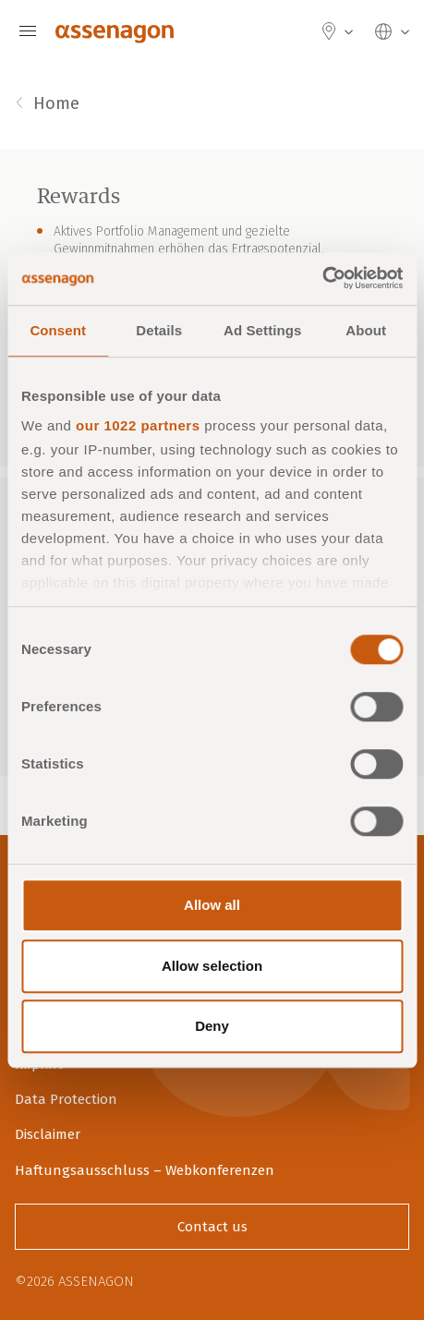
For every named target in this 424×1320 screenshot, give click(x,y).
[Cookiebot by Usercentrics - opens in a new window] (322, 279)
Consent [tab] (58, 330)
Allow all (212, 905)
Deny (212, 1026)
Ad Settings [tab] (262, 330)
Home (56, 103)
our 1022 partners (138, 425)
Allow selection (212, 966)
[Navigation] (28, 31)
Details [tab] (159, 330)
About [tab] (365, 330)
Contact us (212, 1226)
